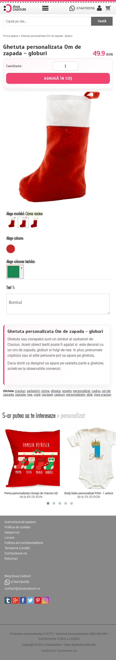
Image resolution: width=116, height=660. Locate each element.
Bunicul (58, 304)
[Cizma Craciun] (24, 218)
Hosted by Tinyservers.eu (59, 651)
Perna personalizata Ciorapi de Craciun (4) (31, 493)
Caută (102, 21)
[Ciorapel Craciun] (12, 218)
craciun (20, 391)
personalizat (81, 391)
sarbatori (33, 391)
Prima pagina (10, 36)
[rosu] (10, 249)
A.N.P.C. (49, 633)
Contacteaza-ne (16, 553)
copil (37, 394)
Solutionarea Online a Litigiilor (59, 638)
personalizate (75, 394)
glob (90, 394)
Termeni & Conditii (17, 548)
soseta (67, 391)
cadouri (59, 394)
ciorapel (47, 394)
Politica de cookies (17, 527)
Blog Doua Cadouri (18, 576)
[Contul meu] (99, 8)
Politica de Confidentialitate (24, 543)
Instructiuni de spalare (20, 522)
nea (29, 394)
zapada (20, 394)
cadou (96, 391)
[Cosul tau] (108, 8)
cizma (45, 391)
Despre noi (12, 532)
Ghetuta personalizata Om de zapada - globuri (46, 36)
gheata (56, 391)
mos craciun (102, 394)
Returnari (11, 558)
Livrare (9, 537)
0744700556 (17, 582)
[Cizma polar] (35, 218)
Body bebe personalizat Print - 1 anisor (88, 493)
